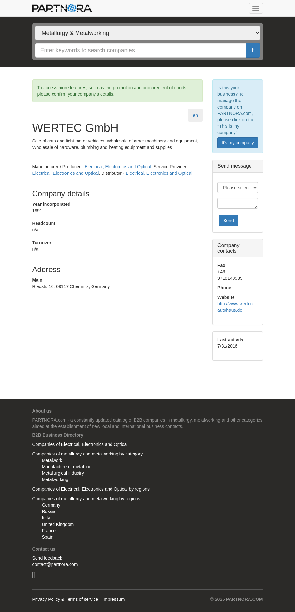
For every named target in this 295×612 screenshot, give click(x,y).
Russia (49, 511)
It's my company (238, 142)
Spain (47, 537)
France (49, 530)
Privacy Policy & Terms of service (65, 599)
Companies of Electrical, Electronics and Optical (80, 444)
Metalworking (55, 479)
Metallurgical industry (63, 473)
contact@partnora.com (55, 564)
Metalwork (52, 460)
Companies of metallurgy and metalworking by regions (86, 498)
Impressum (113, 599)
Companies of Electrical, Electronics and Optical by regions (91, 489)
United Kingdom (58, 524)
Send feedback (47, 557)
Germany (51, 505)
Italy (46, 517)
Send (228, 220)
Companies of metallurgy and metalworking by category (87, 453)
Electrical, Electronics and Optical (118, 166)
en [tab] (195, 115)
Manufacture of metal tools (68, 466)
